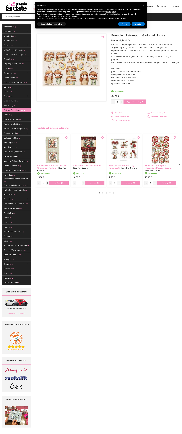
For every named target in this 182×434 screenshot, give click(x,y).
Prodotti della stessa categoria (53, 127)
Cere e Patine (11, 77)
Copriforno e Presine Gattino (87, 165)
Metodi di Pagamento (115, 405)
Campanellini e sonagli (15, 54)
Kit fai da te (10, 147)
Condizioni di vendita (114, 410)
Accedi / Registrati (83, 412)
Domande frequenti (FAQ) (116, 403)
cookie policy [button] (110, 12)
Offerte (80, 405)
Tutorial (80, 408)
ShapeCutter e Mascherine (16, 245)
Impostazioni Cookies (115, 414)
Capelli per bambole (14, 64)
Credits (122, 431)
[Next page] (180, 163)
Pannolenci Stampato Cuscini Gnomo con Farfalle (51, 166)
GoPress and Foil (12, 138)
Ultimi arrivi (81, 403)
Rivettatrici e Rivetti (14, 231)
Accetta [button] (138, 24)
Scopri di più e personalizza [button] (51, 24)
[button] (144, 5)
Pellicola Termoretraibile (15, 190)
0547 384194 (55, 411)
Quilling (8, 222)
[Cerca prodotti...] (23, 16)
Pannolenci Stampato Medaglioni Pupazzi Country (158, 166)
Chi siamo (163, 6)
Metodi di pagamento (120, 116)
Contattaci (176, 6)
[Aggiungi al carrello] (135, 101)
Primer (7, 217)
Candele (9, 59)
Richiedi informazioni (119, 113)
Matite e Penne (12, 156)
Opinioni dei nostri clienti (121, 120)
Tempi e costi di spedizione (158, 113)
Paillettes (9, 175)
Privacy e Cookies (113, 412)
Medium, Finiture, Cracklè (16, 161)
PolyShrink (9, 213)
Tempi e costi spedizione (16, 313)
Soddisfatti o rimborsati (157, 116)
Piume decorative (13, 208)
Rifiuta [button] (124, 24)
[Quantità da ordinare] (117, 102)
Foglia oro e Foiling (13, 124)
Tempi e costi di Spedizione (116, 408)
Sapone (8, 236)
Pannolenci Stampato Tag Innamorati (121, 166)
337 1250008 (55, 418)
